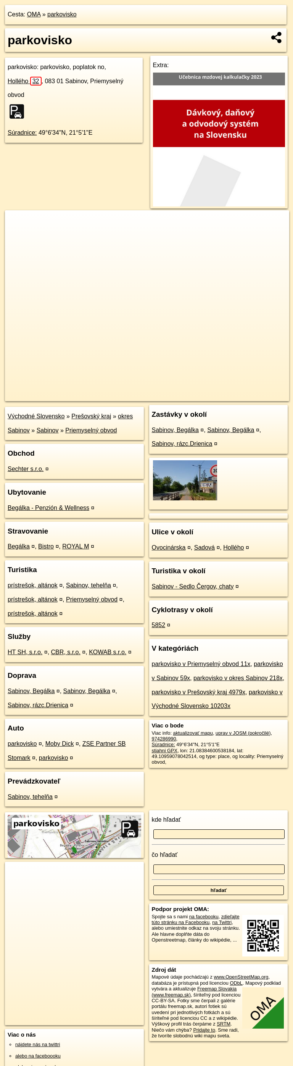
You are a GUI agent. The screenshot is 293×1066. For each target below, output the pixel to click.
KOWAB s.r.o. (107, 652)
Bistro (46, 546)
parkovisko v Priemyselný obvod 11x (201, 664)
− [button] (18, 235)
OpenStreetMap (159, 395)
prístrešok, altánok (33, 585)
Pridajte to (204, 1030)
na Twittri (222, 922)
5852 (159, 625)
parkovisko (61, 14)
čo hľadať (165, 855)
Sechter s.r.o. (25, 469)
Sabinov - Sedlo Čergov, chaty (193, 586)
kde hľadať (166, 819)
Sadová (204, 547)
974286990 (164, 739)
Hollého (25, 81)
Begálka (19, 546)
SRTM (223, 1024)
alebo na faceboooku (38, 1056)
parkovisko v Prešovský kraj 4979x (198, 692)
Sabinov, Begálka (31, 691)
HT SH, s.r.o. (25, 652)
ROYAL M (75, 546)
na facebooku (204, 916)
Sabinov (48, 430)
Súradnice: (22, 132)
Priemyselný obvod (91, 430)
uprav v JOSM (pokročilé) (243, 733)
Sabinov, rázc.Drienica (38, 705)
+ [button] (18, 223)
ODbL (236, 983)
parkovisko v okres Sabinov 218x (238, 678)
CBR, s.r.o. (65, 652)
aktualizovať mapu (193, 733)
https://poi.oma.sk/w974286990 (256, 395)
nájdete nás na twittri (37, 1044)
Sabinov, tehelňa (88, 585)
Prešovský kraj (91, 416)
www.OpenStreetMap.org (241, 977)
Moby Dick (59, 743)
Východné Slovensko (36, 416)
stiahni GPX (165, 750)
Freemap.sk (199, 395)
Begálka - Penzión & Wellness (48, 508)
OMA (34, 14)
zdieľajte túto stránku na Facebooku (196, 919)
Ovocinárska (169, 547)
